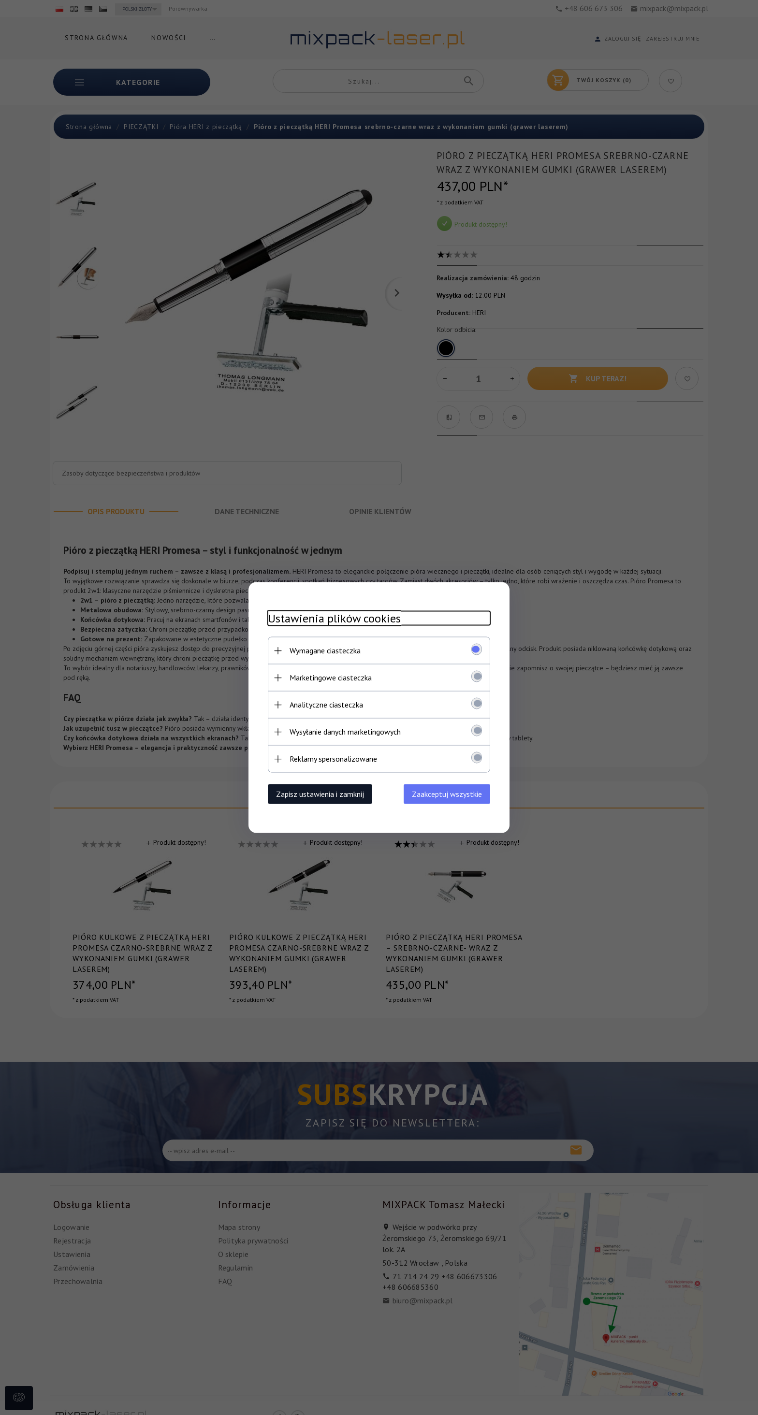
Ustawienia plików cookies (334, 618)
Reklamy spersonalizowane (333, 759)
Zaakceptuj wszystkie (447, 794)
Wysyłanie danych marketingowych (345, 731)
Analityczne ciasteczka (326, 704)
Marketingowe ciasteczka (331, 677)
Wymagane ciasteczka (325, 650)
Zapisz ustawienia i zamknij (320, 794)
